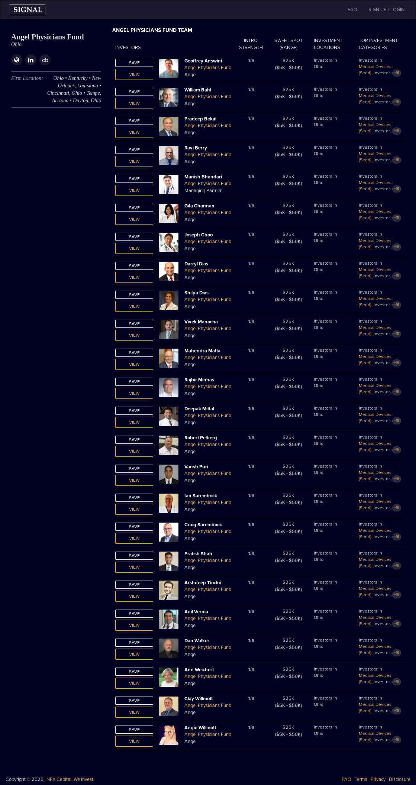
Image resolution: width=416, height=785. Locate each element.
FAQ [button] (352, 10)
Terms (361, 779)
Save (134, 62)
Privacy (378, 779)
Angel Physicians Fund (207, 68)
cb (45, 60)
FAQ (346, 779)
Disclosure (399, 779)
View (134, 74)
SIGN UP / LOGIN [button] (386, 10)
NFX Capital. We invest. (70, 779)
